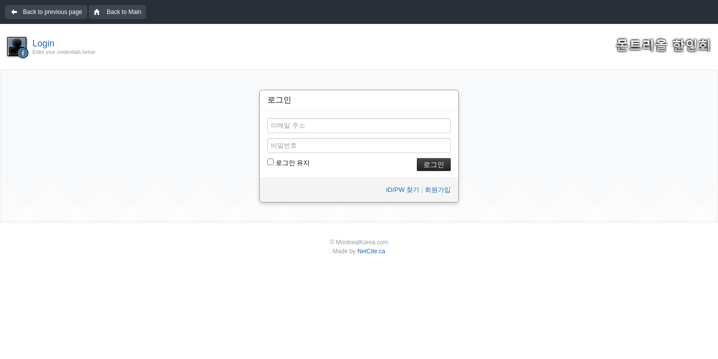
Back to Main (124, 11)
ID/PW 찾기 (402, 189)
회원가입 (438, 189)
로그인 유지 (288, 163)
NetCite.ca (371, 251)
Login (43, 43)
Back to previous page (52, 11)
